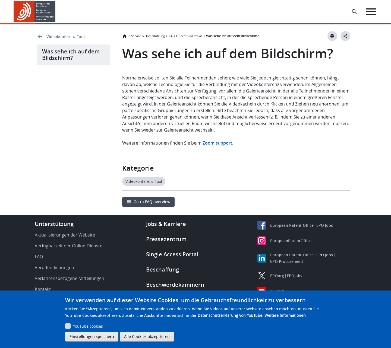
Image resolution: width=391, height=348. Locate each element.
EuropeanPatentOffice (290, 240)
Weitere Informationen (285, 315)
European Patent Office (292, 225)
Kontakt (43, 289)
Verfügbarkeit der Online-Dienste (68, 246)
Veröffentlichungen (54, 267)
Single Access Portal (172, 254)
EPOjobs (294, 275)
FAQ (172, 36)
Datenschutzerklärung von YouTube (230, 315)
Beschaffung (162, 269)
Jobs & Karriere (166, 224)
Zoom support (217, 143)
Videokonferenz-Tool (65, 36)
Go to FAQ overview (152, 201)
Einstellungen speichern (92, 336)
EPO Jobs (324, 225)
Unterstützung (54, 224)
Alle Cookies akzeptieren (147, 336)
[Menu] (371, 12)
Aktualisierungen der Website (65, 235)
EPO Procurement (286, 261)
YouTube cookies (88, 326)
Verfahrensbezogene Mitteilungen (69, 278)
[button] (56, 11)
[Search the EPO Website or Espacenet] (354, 12)
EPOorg (277, 275)
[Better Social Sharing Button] (345, 36)
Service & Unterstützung (148, 36)
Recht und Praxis (190, 36)
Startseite (124, 36)
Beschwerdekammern (175, 284)
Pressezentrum (166, 239)
